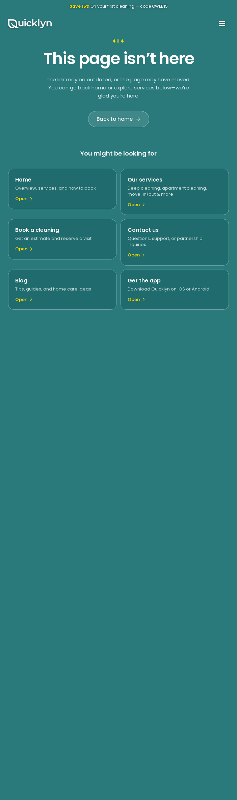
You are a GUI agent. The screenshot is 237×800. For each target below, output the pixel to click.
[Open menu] (222, 23)
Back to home (119, 118)
